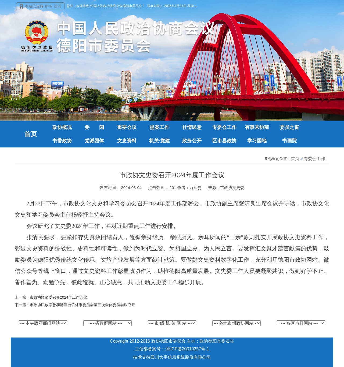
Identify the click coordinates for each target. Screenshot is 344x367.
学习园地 (257, 140)
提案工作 (159, 127)
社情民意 (192, 127)
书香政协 (62, 140)
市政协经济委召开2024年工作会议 (58, 297)
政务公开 (192, 140)
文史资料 (127, 140)
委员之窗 (289, 127)
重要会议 (127, 127)
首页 (295, 158)
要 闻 (94, 127)
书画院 (289, 140)
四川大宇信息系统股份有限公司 (180, 357)
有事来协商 (257, 127)
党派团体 (94, 140)
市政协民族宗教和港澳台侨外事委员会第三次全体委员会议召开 (82, 305)
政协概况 (62, 127)
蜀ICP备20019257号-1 (187, 349)
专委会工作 (224, 127)
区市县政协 (224, 140)
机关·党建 (159, 140)
